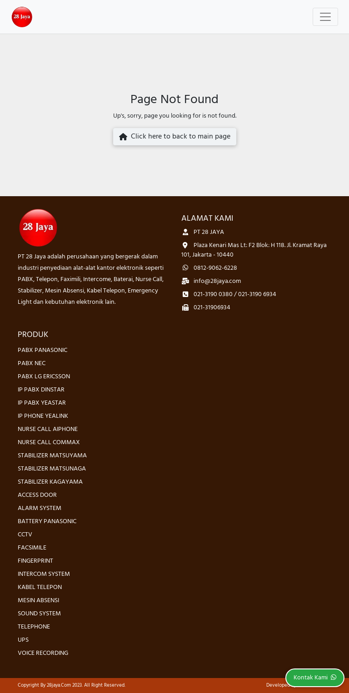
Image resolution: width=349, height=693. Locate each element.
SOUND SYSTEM (39, 614)
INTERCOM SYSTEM (44, 574)
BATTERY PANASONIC (47, 521)
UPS (23, 640)
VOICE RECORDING (43, 653)
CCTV (25, 535)
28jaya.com (59, 685)
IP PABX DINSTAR (41, 390)
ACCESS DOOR (37, 495)
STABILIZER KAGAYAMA (50, 482)
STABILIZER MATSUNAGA (52, 469)
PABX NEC (31, 363)
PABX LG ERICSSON (44, 376)
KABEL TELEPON (40, 587)
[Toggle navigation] (325, 17)
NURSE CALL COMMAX (49, 442)
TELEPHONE (34, 627)
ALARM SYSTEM (39, 508)
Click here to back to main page (174, 137)
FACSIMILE (32, 548)
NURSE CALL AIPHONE (48, 429)
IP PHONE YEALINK (43, 416)
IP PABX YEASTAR (42, 403)
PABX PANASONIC (42, 350)
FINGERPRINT (35, 561)
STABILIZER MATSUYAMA (52, 455)
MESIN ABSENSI (38, 600)
